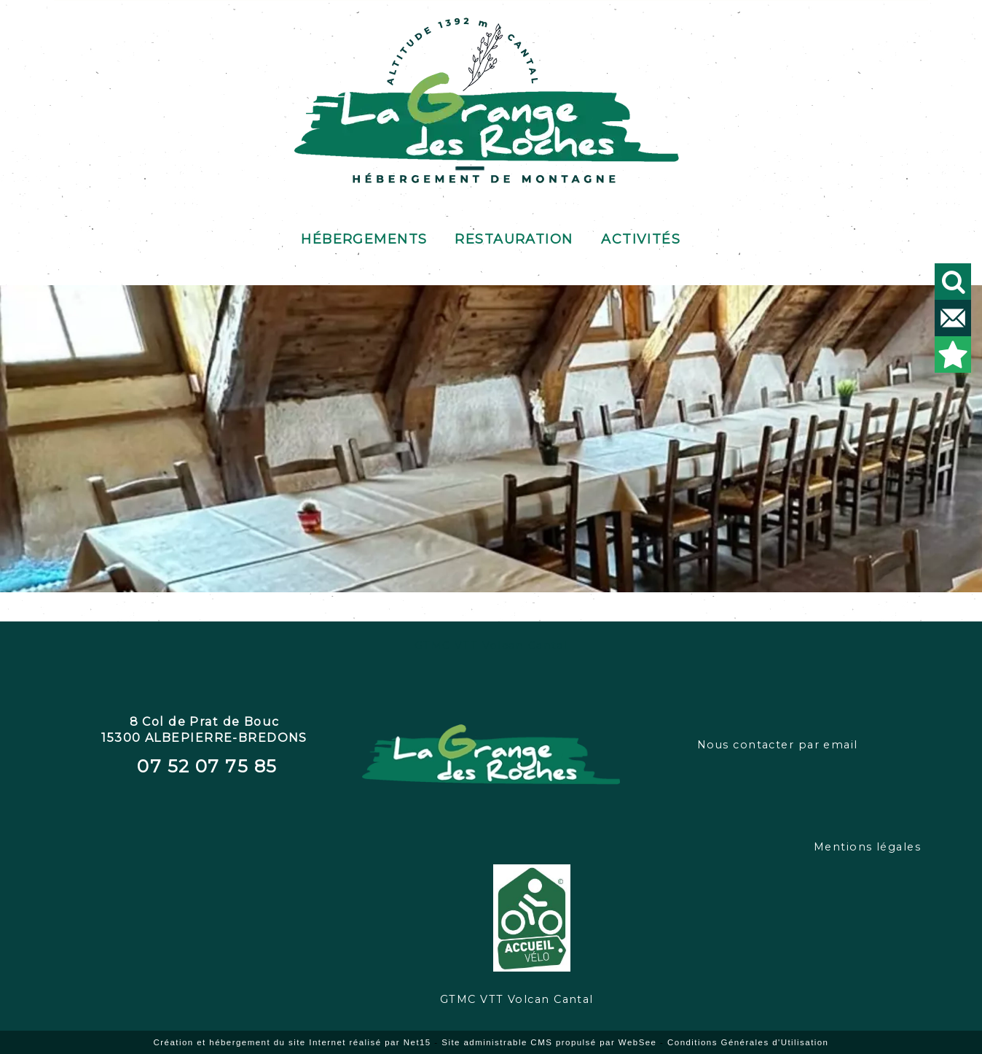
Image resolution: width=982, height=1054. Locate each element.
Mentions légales (867, 846)
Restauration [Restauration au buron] (514, 236)
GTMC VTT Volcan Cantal (491, 645)
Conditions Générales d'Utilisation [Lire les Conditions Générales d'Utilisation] (747, 1042)
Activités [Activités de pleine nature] (641, 236)
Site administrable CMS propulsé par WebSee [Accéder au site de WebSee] (548, 1042)
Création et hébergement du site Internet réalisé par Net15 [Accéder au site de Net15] (292, 1042)
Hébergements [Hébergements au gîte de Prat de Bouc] (364, 236)
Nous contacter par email (777, 744)
